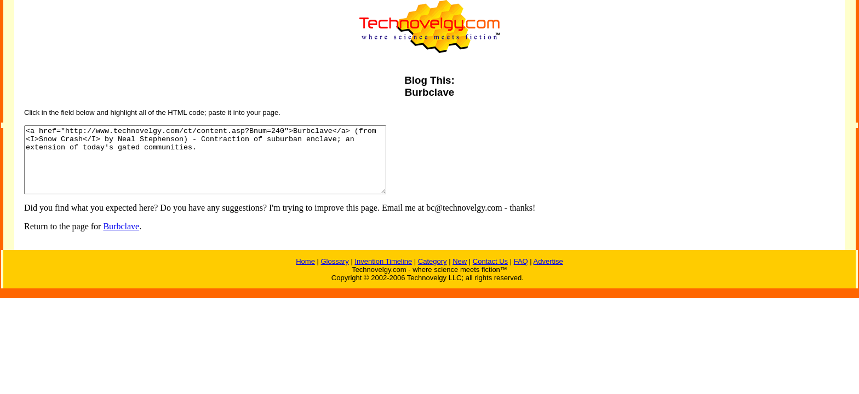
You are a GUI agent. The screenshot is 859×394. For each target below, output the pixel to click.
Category (432, 274)
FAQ (521, 274)
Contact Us (490, 274)
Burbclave (121, 239)
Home (305, 274)
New (460, 274)
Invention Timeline (383, 274)
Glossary (334, 274)
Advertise (548, 274)
